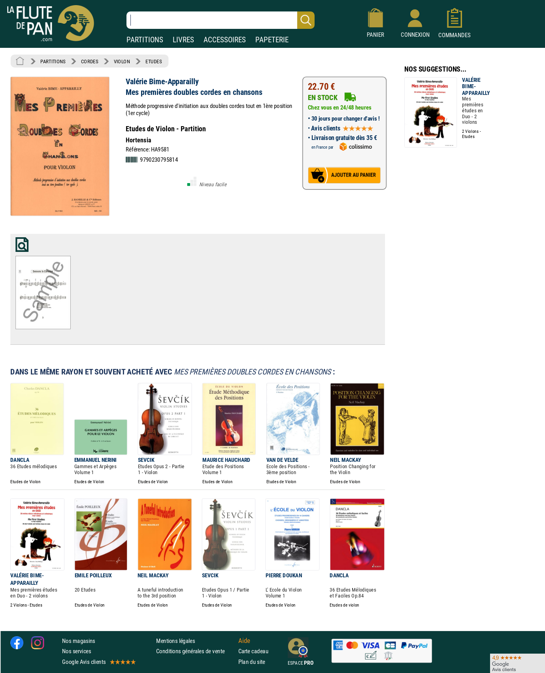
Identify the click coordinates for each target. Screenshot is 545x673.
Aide (244, 641)
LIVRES (183, 39)
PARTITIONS (144, 39)
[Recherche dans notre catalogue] (220, 20)
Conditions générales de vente (195, 651)
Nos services (76, 651)
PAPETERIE (272, 39)
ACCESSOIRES (225, 39)
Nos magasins (78, 640)
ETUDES (153, 61)
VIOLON (122, 61)
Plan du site (251, 661)
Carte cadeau (253, 651)
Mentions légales (175, 640)
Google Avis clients (98, 661)
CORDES (89, 61)
